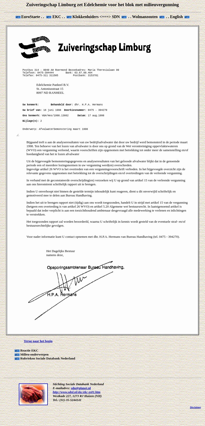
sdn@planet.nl (81, 401)
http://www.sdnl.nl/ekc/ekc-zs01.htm (77, 405)
